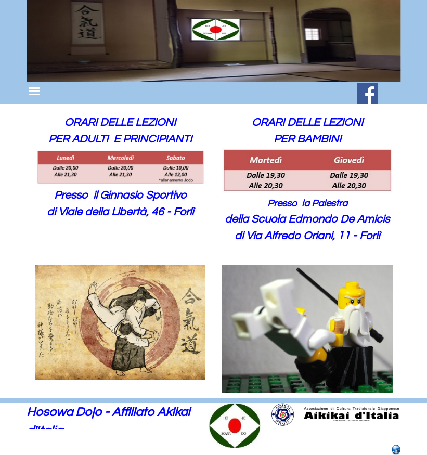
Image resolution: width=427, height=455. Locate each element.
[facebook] (367, 93)
